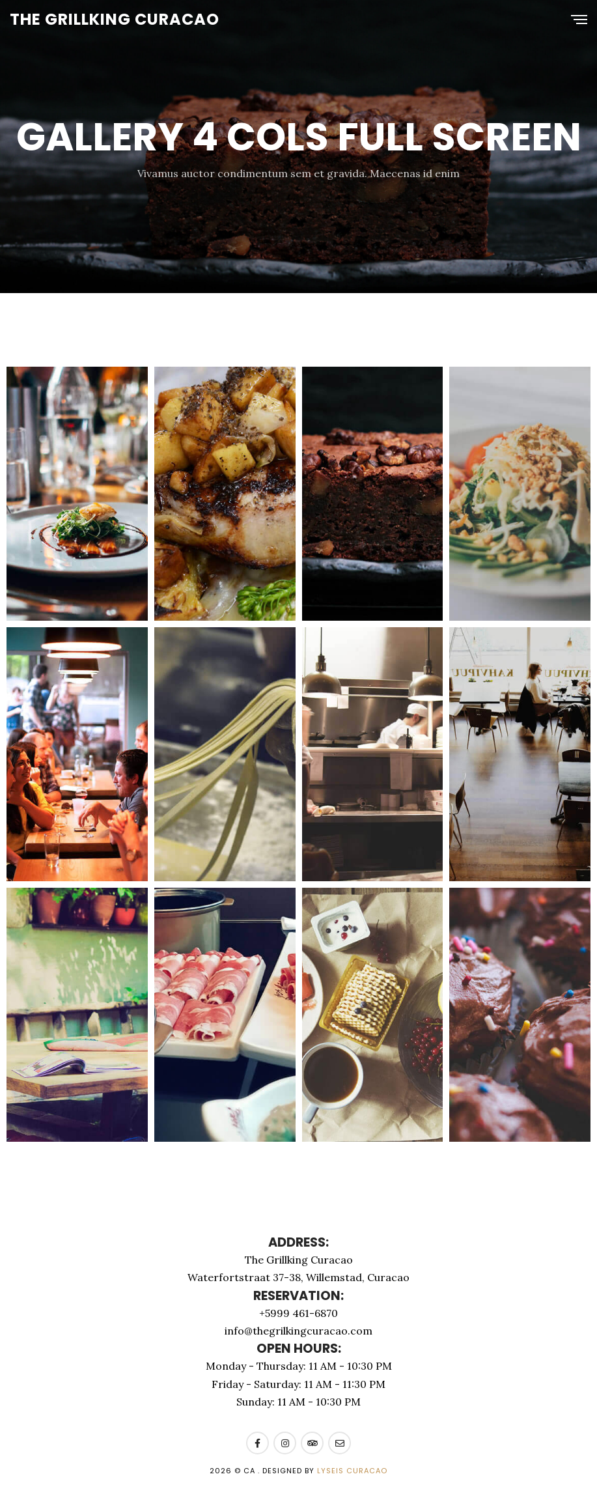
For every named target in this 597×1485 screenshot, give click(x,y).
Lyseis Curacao (352, 1470)
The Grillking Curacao (114, 19)
